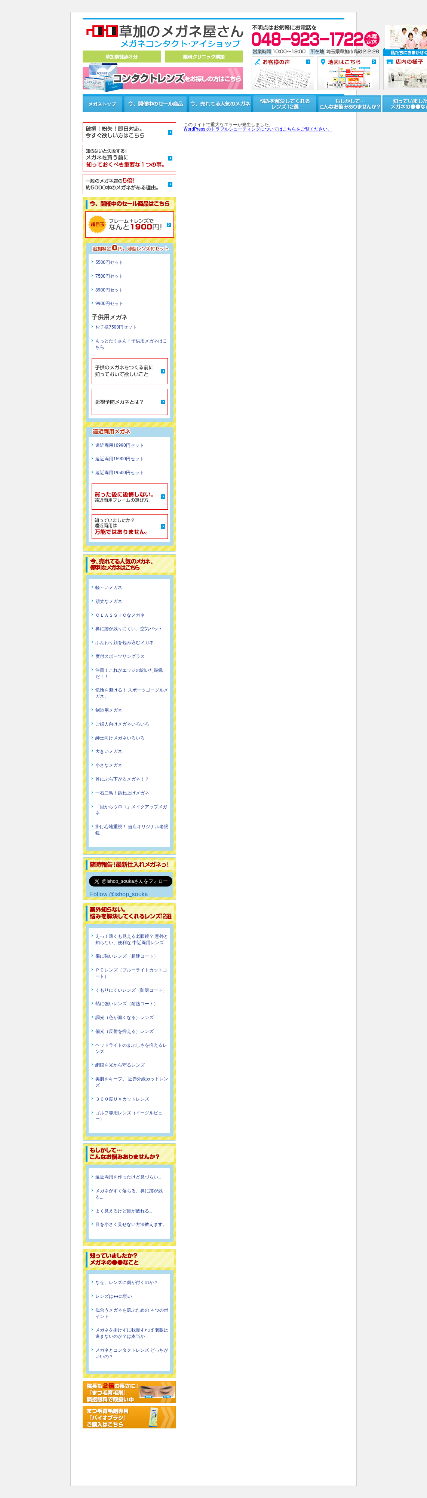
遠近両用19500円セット (119, 472)
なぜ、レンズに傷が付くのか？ (126, 1282)
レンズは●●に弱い (113, 1296)
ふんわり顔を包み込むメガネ (124, 642)
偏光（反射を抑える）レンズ (124, 1031)
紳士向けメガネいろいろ (120, 738)
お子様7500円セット (116, 327)
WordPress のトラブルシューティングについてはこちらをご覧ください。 (258, 129)
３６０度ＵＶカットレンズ (122, 1099)
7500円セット (109, 276)
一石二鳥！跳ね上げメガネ (122, 793)
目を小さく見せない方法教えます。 (131, 1224)
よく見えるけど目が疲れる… (123, 1211)
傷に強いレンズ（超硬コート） (126, 956)
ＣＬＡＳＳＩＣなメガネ (120, 615)
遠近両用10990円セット (119, 445)
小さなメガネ (108, 765)
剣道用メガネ (108, 710)
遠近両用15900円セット (119, 458)
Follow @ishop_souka (119, 894)
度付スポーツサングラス (120, 656)
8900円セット (109, 290)
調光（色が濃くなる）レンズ (124, 1017)
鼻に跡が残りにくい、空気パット (129, 628)
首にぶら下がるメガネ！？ (122, 779)
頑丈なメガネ (108, 601)
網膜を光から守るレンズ (120, 1065)
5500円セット (109, 262)
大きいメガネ (108, 751)
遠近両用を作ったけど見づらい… (128, 1177)
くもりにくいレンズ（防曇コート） (131, 990)
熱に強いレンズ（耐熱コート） (126, 1003)
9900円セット (109, 303)
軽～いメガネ (108, 587)
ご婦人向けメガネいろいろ (122, 724)
